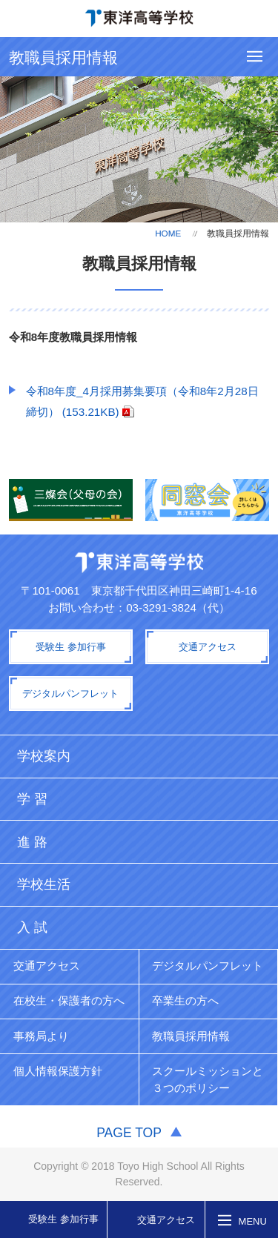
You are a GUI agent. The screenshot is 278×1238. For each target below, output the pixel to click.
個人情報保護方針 (57, 1071)
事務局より (41, 1036)
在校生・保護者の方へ (69, 1000)
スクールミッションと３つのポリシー (207, 1079)
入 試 (32, 927)
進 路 (32, 842)
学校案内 (43, 756)
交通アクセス (166, 1219)
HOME (168, 233)
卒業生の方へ (185, 1000)
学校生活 (43, 884)
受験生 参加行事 (63, 1219)
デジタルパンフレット (207, 965)
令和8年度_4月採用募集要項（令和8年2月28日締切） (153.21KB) (142, 401)
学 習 (32, 799)
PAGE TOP (129, 1132)
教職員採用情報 (191, 1036)
